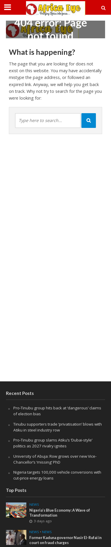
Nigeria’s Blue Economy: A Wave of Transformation (59, 513)
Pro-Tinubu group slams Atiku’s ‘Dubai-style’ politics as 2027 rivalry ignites (52, 443)
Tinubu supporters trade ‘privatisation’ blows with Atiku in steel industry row (57, 427)
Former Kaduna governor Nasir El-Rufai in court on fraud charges (65, 540)
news (34, 532)
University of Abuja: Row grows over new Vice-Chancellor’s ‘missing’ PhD (54, 459)
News (34, 504)
